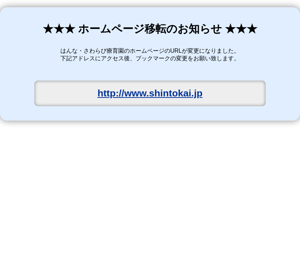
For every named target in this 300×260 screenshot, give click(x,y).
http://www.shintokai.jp (150, 93)
